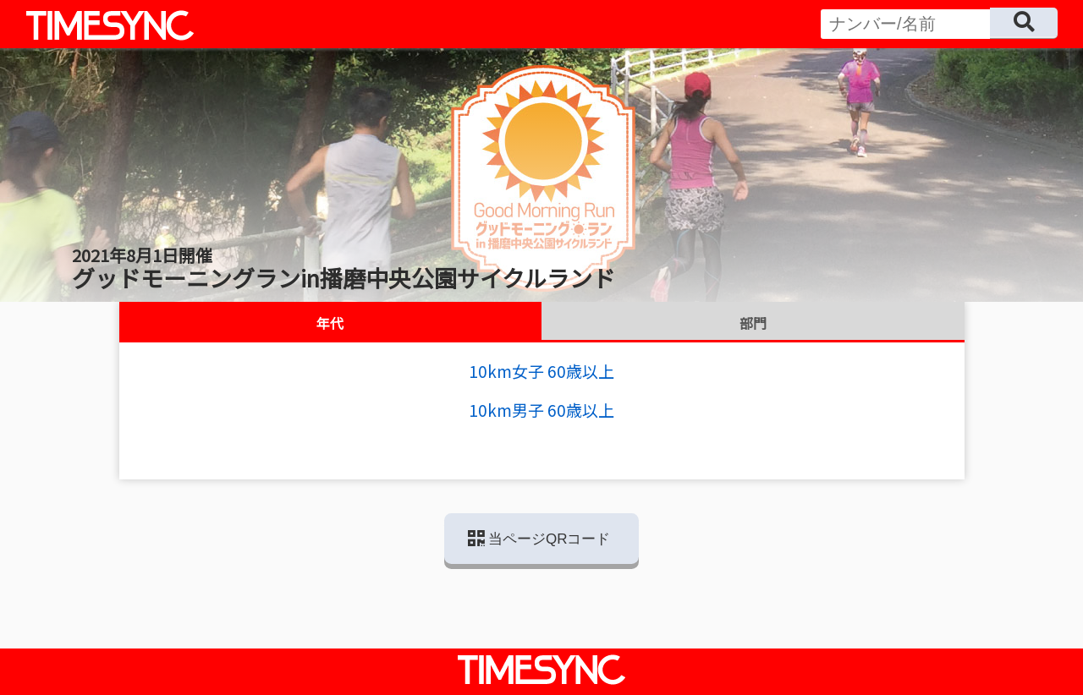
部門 (753, 323)
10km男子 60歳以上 (541, 409)
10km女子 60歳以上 (541, 370)
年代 (330, 323)
